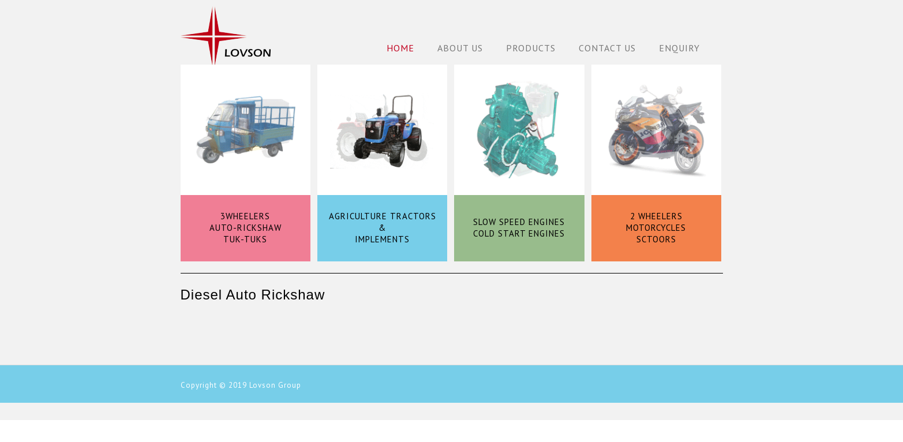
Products (531, 48)
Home (400, 48)
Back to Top (887, 426)
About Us (460, 48)
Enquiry (679, 48)
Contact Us (607, 48)
